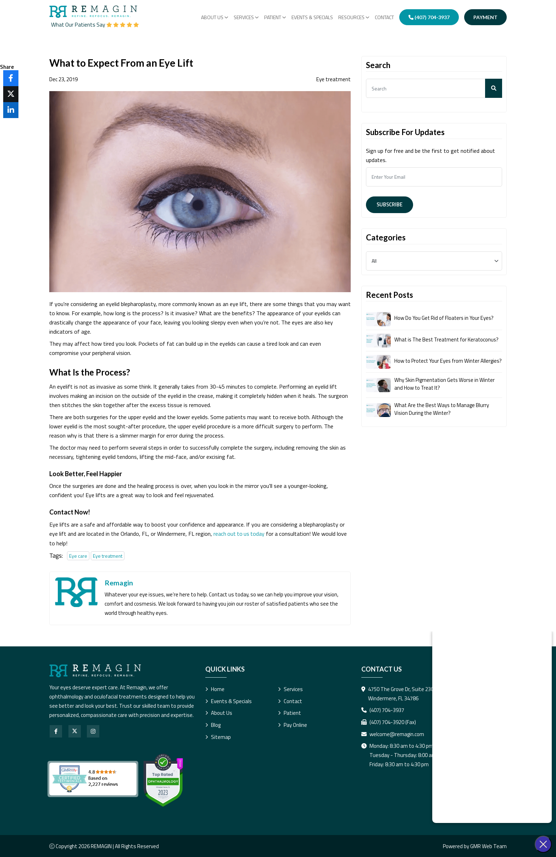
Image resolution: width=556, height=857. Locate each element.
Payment (485, 17)
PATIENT (275, 17)
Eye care (78, 555)
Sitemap (218, 737)
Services (246, 17)
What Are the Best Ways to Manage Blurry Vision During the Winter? (442, 413)
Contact (384, 17)
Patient (289, 712)
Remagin (119, 582)
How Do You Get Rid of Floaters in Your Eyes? (444, 318)
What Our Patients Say (96, 24)
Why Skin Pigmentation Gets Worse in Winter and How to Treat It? (445, 388)
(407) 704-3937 (429, 17)
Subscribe (390, 204)
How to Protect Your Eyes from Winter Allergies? (437, 363)
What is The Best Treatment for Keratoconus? (448, 339)
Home (214, 688)
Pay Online (292, 724)
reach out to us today (239, 533)
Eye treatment (108, 555)
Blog (213, 724)
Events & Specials (312, 17)
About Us (214, 17)
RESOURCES (353, 17)
